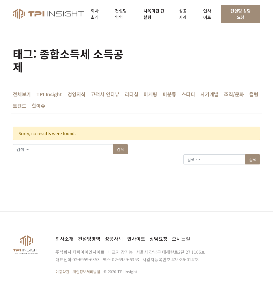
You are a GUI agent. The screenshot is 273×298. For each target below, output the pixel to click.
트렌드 (19, 105)
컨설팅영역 (89, 238)
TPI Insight (49, 94)
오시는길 (181, 238)
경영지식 (76, 94)
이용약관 (62, 271)
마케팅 (150, 94)
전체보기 (22, 94)
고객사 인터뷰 (105, 94)
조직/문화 (234, 94)
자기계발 (209, 94)
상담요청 (159, 238)
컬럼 (253, 94)
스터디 (188, 94)
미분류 (169, 94)
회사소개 (64, 238)
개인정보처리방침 (86, 271)
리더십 (131, 94)
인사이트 (136, 238)
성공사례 (114, 238)
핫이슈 (38, 105)
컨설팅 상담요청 (240, 13)
